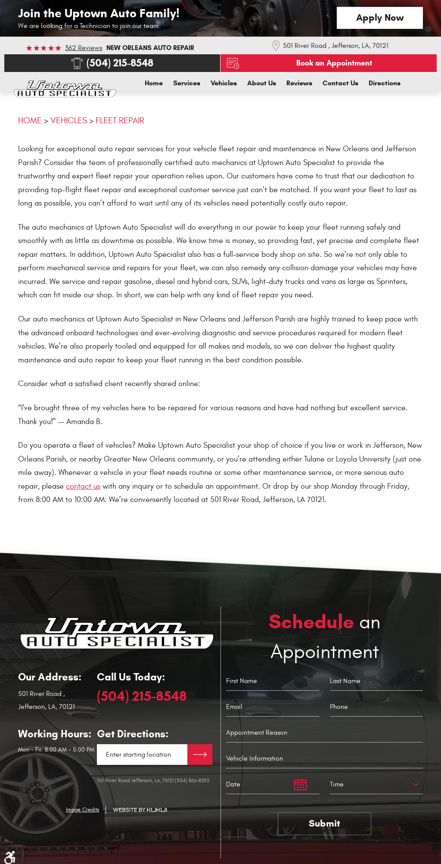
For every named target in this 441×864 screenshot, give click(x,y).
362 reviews (83, 48)
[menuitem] (154, 83)
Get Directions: (132, 734)
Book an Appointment (334, 63)
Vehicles (224, 83)
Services (186, 83)
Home (154, 83)
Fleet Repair (120, 120)
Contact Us (340, 83)
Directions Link (199, 754)
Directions (385, 83)
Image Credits (82, 809)
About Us (261, 83)
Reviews (299, 83)
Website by (140, 810)
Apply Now (380, 17)
